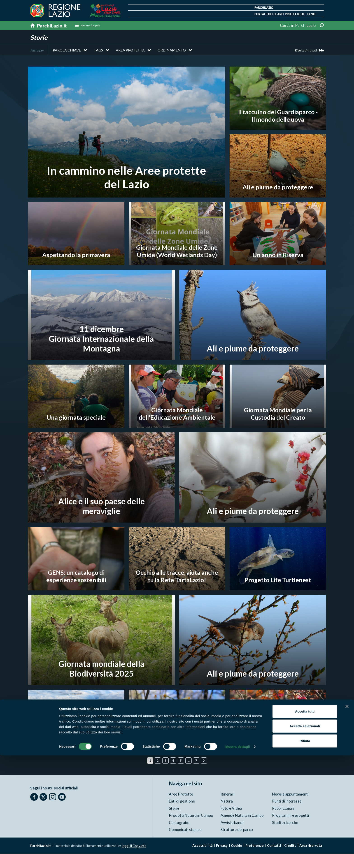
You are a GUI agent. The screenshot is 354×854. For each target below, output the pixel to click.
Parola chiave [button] (67, 50)
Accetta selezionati (304, 824)
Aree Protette (181, 794)
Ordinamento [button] (172, 50)
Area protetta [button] (130, 50)
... (189, 761)
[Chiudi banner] (347, 804)
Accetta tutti (305, 810)
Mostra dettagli (237, 845)
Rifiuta (305, 839)
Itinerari (227, 794)
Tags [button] (98, 50)
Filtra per (37, 50)
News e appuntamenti (290, 794)
